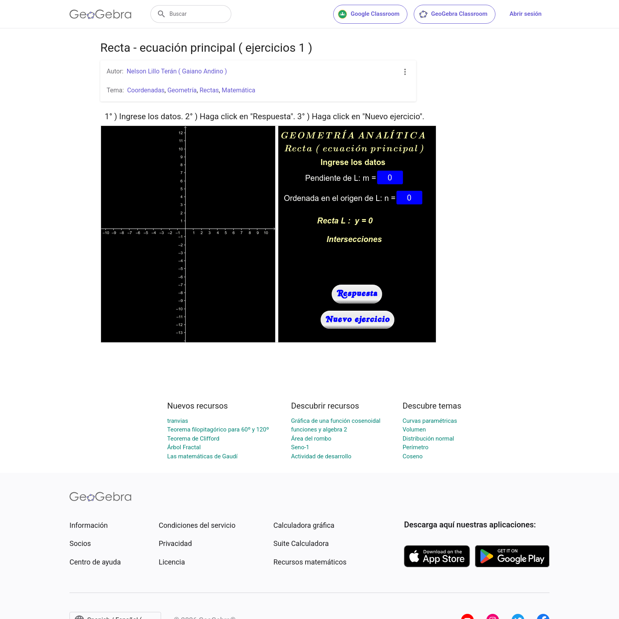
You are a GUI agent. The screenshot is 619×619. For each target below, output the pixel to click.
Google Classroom (369, 14)
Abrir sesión (526, 13)
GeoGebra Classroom (453, 14)
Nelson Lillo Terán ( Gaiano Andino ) (177, 71)
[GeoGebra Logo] (100, 14)
